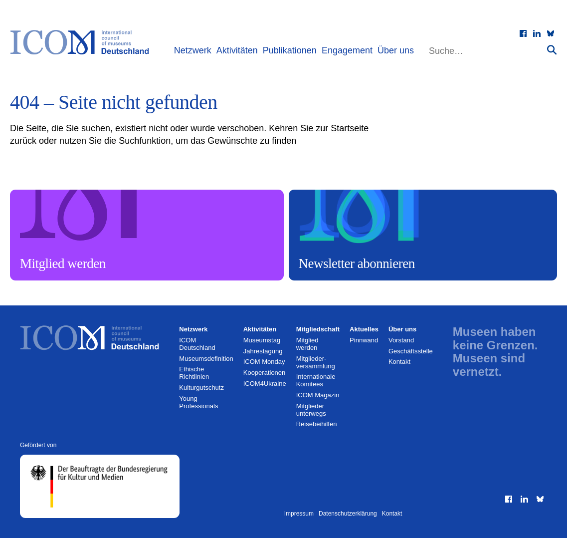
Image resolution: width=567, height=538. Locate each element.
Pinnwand (364, 340)
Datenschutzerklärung (348, 513)
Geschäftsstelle (410, 351)
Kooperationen (264, 372)
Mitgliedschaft (318, 329)
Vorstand (401, 340)
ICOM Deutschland (197, 343)
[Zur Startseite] (84, 42)
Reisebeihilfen (316, 424)
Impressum (299, 513)
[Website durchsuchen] (487, 51)
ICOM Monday (264, 361)
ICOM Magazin (318, 395)
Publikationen (290, 50)
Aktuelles (364, 329)
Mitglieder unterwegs (311, 409)
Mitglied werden (307, 343)
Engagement (347, 50)
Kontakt (399, 361)
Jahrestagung (263, 351)
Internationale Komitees (316, 380)
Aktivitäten (237, 50)
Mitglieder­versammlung (315, 362)
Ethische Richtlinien (194, 372)
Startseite (350, 128)
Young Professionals (198, 402)
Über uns (396, 50)
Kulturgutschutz (201, 387)
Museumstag (261, 340)
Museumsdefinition (206, 358)
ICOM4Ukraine (264, 383)
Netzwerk (192, 50)
